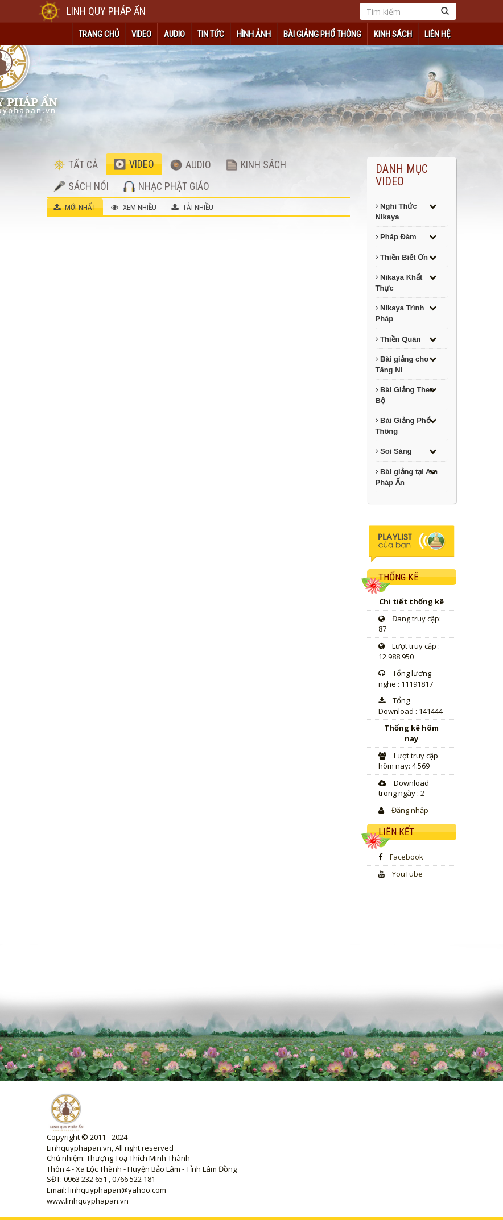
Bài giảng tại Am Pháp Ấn (407, 477)
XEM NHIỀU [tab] (133, 207)
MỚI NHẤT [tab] (74, 207)
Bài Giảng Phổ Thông (322, 34)
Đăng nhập (409, 810)
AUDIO (174, 34)
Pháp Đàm (396, 237)
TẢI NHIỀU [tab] (192, 207)
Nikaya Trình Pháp (400, 313)
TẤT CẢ (75, 165)
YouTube (407, 874)
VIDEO (141, 34)
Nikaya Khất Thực (399, 282)
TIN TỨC (210, 34)
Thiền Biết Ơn (402, 257)
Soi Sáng (394, 451)
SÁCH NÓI (81, 186)
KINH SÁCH (393, 34)
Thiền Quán (398, 339)
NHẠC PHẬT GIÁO (166, 186)
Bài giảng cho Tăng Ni (402, 364)
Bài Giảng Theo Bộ (405, 395)
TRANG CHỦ (99, 34)
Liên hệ (437, 34)
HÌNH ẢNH (254, 34)
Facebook (406, 857)
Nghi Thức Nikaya (396, 211)
